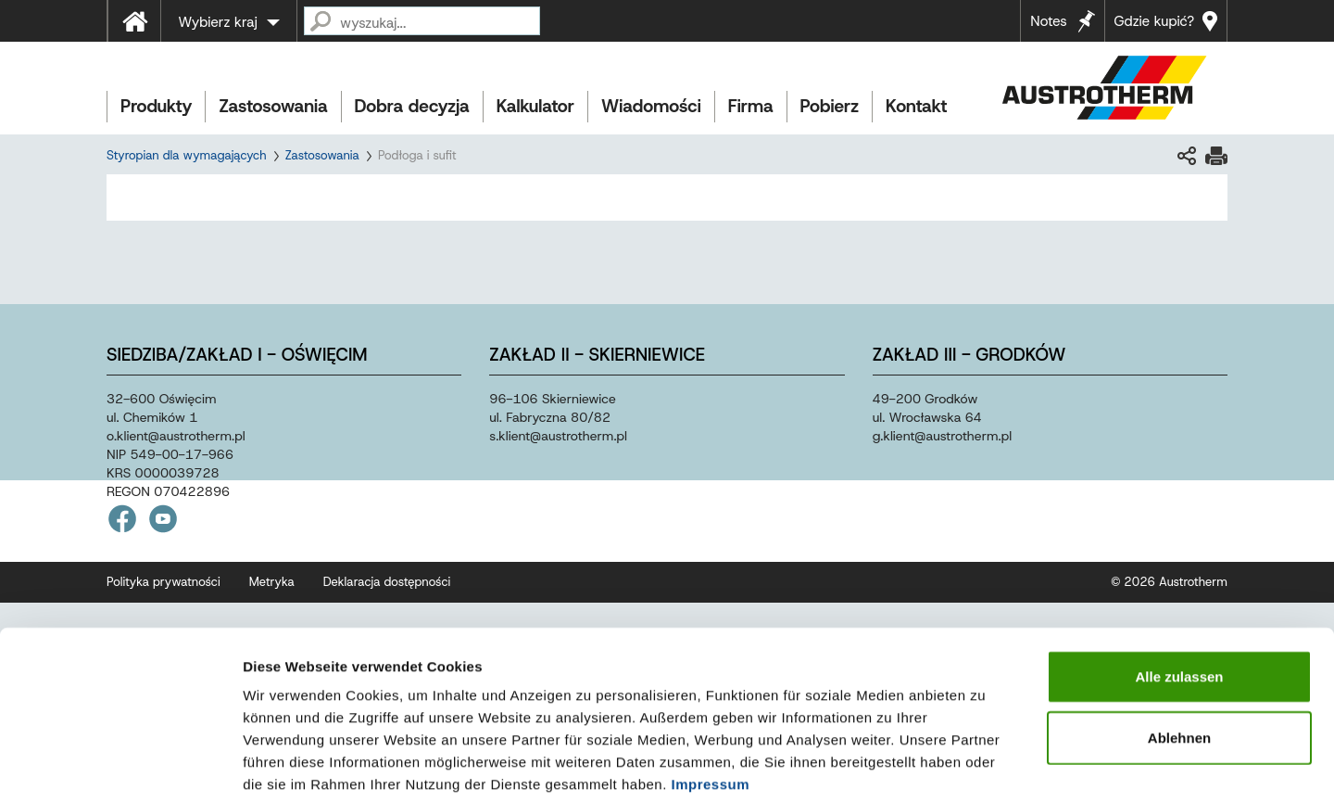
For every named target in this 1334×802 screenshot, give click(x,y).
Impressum (711, 690)
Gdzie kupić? (1154, 21)
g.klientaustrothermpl (942, 435)
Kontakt (916, 106)
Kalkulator (535, 106)
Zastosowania (273, 106)
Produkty (156, 106)
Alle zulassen (1179, 583)
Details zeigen (985, 765)
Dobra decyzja (412, 106)
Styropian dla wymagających (187, 155)
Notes (1048, 21)
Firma (751, 106)
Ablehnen (1179, 644)
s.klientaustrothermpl (558, 435)
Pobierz (829, 106)
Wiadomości (651, 106)
